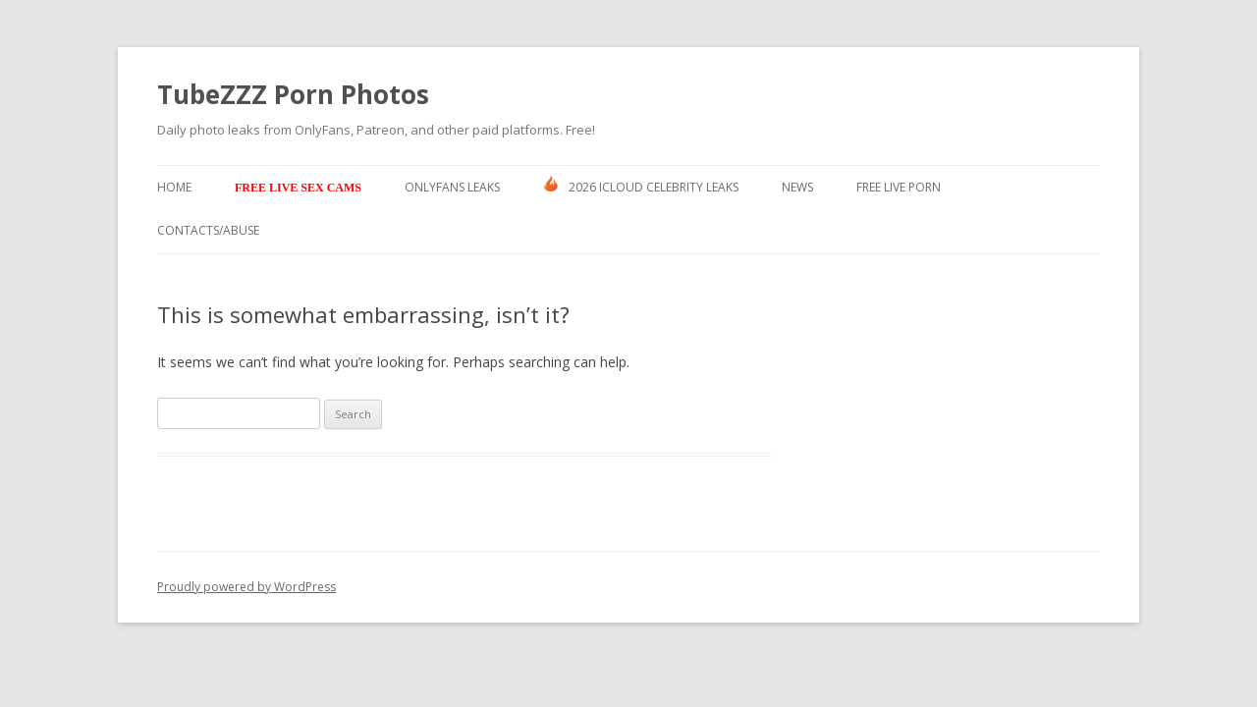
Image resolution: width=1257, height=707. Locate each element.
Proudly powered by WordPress (246, 586)
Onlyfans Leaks (452, 187)
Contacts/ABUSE (208, 230)
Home (174, 187)
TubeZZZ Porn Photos (293, 94)
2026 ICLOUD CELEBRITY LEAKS (640, 185)
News (797, 187)
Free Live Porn (898, 187)
